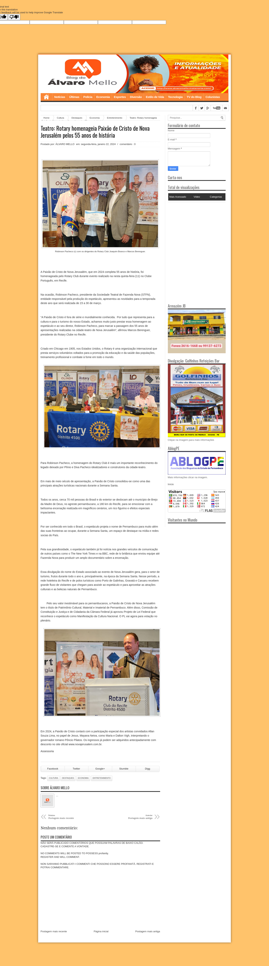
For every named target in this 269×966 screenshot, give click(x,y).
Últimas (74, 97)
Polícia (87, 97)
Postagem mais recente (54, 932)
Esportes (120, 97)
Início (171, 484)
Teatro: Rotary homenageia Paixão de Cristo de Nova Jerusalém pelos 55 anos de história (95, 132)
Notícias (59, 97)
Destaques (68, 779)
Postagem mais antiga (147, 932)
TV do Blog (194, 97)
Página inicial (101, 932)
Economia (103, 97)
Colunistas (213, 97)
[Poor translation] (14, 17)
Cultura (53, 779)
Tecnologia (175, 97)
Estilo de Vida (155, 97)
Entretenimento (114, 117)
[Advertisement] (192, 226)
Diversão (136, 97)
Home (46, 97)
